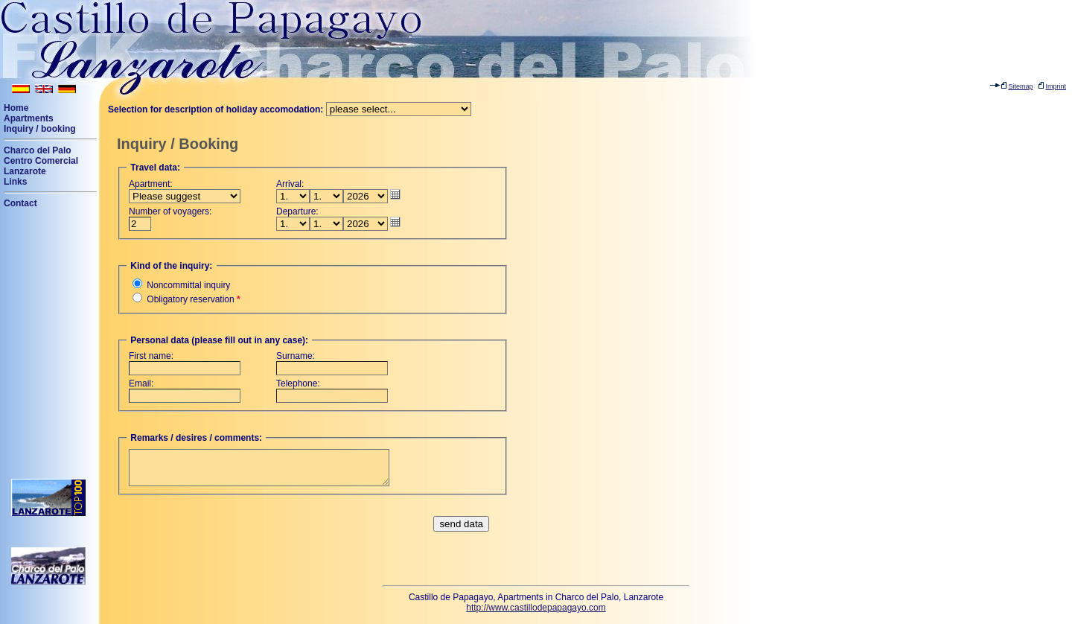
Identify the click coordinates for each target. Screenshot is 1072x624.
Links (15, 181)
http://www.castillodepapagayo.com (535, 607)
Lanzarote (25, 171)
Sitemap (1020, 86)
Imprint (1055, 86)
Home (16, 108)
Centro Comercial (41, 161)
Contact (20, 203)
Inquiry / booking (40, 129)
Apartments (29, 118)
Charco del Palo (37, 150)
